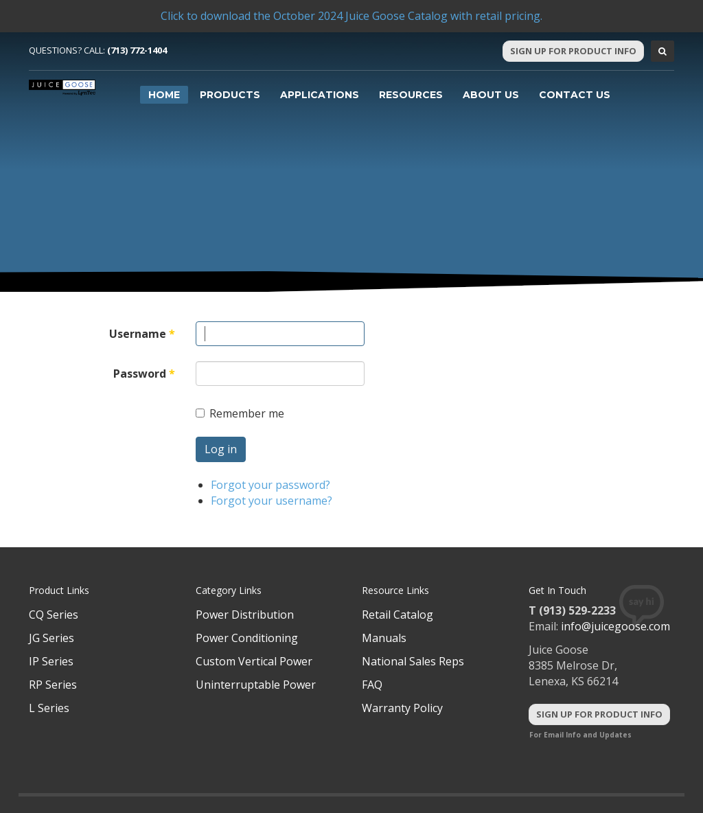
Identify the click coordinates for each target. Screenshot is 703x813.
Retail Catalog (397, 614)
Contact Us (574, 95)
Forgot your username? (271, 500)
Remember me (240, 413)
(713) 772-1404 (137, 50)
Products (230, 95)
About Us (491, 95)
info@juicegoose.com (615, 626)
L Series (49, 707)
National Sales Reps (413, 661)
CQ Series (53, 614)
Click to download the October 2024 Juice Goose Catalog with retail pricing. (351, 15)
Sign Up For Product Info (573, 51)
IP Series (51, 661)
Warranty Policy (402, 707)
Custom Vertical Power (254, 661)
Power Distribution (245, 614)
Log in (221, 449)
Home (164, 95)
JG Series (51, 637)
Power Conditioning (247, 637)
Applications (319, 95)
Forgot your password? (270, 484)
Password (144, 373)
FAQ (372, 684)
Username (142, 333)
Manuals (384, 637)
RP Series (53, 684)
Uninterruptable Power (256, 684)
